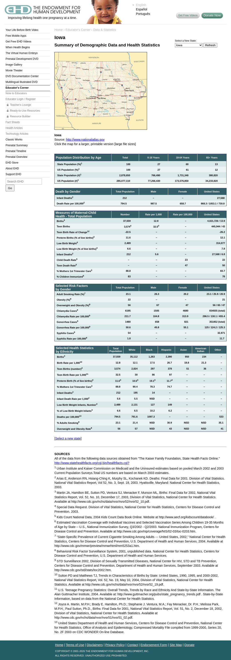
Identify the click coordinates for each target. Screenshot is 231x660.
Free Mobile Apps (16, 35)
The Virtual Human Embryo (22, 53)
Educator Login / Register (21, 99)
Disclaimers (95, 645)
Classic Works (14, 139)
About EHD (12, 168)
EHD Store (12, 162)
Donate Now (212, 15)
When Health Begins (18, 47)
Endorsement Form (153, 645)
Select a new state (68, 438)
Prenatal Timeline (16, 151)
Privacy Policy (115, 645)
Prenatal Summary (17, 145)
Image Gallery (14, 64)
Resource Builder (20, 116)
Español (141, 9)
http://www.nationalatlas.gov (85, 139)
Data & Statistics (104, 30)
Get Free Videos (187, 15)
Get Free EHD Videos (18, 41)
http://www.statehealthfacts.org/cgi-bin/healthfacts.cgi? (91, 463)
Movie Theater (14, 70)
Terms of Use (75, 645)
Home (58, 30)
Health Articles (14, 128)
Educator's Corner (17, 87)
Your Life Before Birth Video (22, 30)
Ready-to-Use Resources (25, 110)
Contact (132, 645)
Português (143, 14)
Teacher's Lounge (20, 104)
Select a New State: (186, 40)
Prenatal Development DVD (22, 58)
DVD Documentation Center (22, 76)
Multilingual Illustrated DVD (22, 82)
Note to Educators (16, 93)
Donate (189, 645)
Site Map (176, 645)
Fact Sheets (13, 122)
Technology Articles (17, 133)
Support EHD (13, 174)
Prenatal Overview (16, 156)
